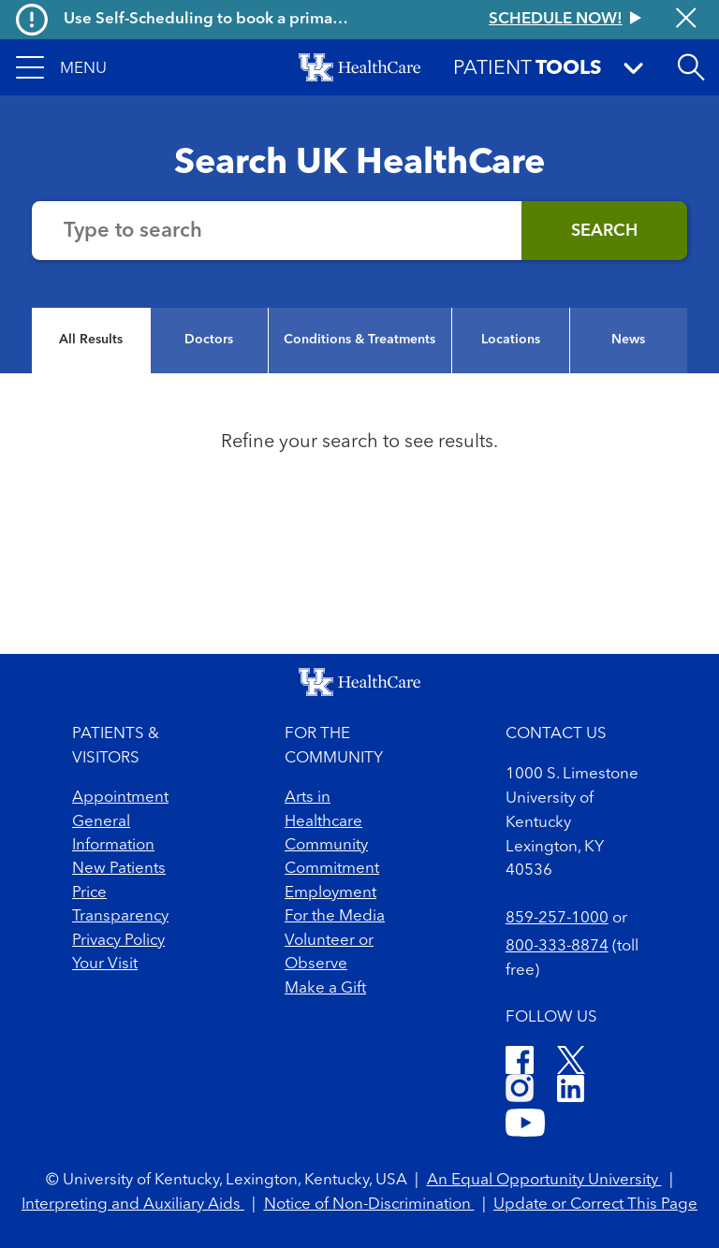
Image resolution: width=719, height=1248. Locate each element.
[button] (61, 67)
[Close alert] (685, 19)
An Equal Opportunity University (544, 1180)
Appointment (120, 797)
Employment (330, 893)
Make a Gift (325, 988)
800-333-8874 (557, 946)
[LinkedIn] (570, 1091)
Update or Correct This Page (595, 1204)
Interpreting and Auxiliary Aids (133, 1204)
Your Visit (105, 964)
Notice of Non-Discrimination (369, 1204)
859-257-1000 (557, 918)
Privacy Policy (118, 941)
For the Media (335, 916)
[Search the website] (276, 230)
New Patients (119, 869)
